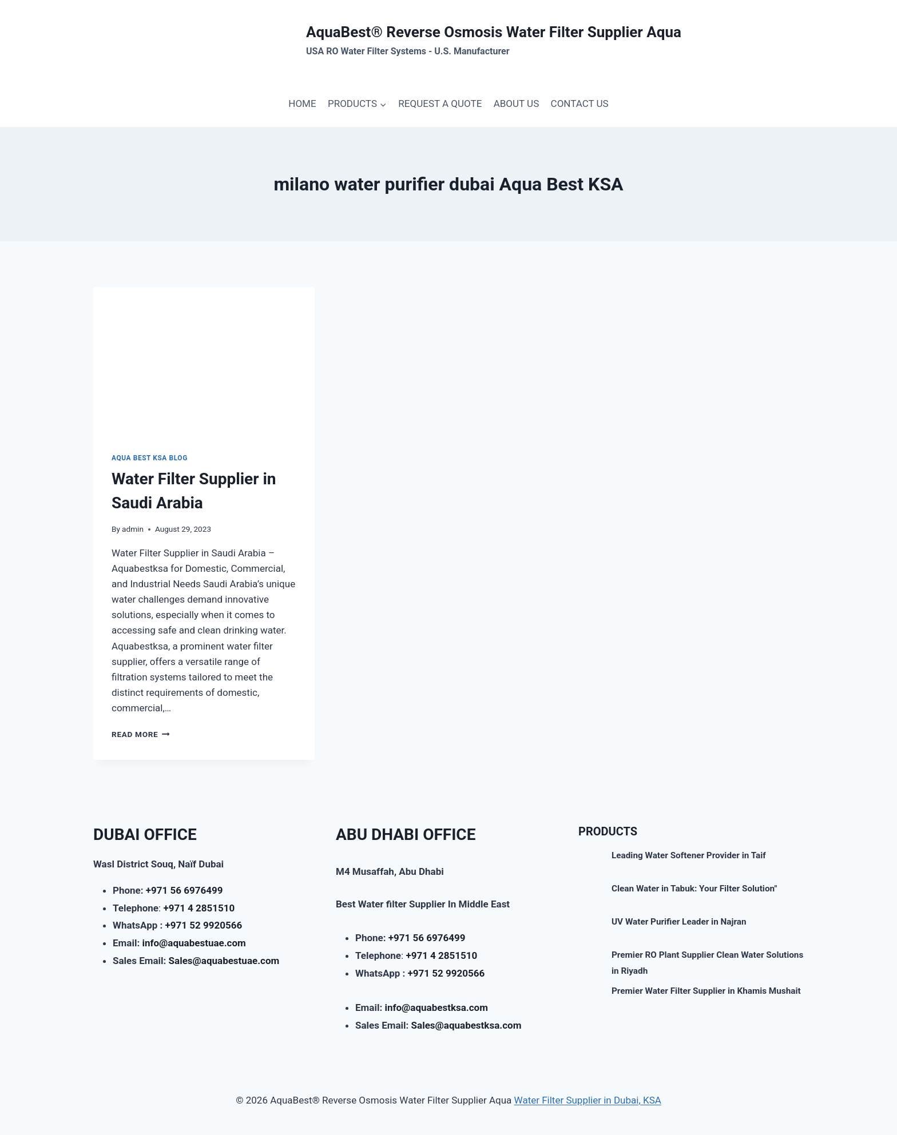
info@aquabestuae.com (193, 943)
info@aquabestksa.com (436, 1007)
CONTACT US (580, 103)
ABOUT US (516, 103)
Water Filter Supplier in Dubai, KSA (587, 1100)
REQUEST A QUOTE (440, 103)
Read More (141, 734)
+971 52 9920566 (204, 925)
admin (133, 528)
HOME (302, 103)
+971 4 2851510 (199, 908)
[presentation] (204, 361)
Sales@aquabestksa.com (466, 1025)
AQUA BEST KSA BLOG (150, 458)
